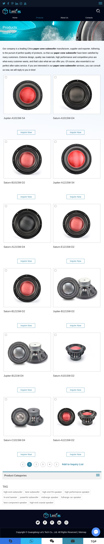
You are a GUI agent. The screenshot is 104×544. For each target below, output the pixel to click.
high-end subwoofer (13, 492)
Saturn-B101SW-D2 (14, 182)
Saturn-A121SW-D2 (63, 440)
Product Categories (15, 475)
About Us (64, 18)
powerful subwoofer (29, 497)
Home (15, 18)
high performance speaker (77, 492)
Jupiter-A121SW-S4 (63, 182)
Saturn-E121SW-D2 (63, 247)
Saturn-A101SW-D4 (63, 118)
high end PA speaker (52, 492)
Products (39, 18)
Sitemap (82, 532)
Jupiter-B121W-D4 (13, 375)
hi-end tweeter (10, 497)
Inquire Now (26, 132)
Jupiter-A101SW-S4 (14, 118)
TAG (5, 486)
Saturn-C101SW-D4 (14, 440)
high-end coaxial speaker (41, 502)
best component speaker (15, 502)
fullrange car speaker (71, 497)
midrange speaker (49, 497)
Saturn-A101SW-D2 (63, 375)
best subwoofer (32, 492)
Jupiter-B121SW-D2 (64, 311)
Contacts (89, 18)
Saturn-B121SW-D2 (14, 311)
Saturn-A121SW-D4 (14, 247)
